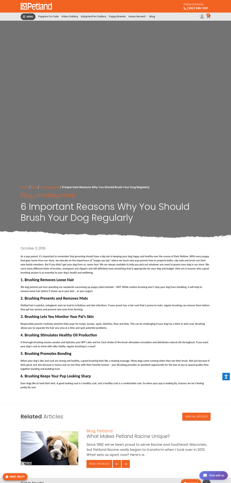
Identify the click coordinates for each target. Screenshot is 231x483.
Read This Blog (99, 464)
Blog (152, 16)
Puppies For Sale (48, 16)
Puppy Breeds (117, 16)
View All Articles (196, 416)
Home (25, 187)
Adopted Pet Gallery (93, 16)
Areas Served (136, 16)
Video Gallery (69, 16)
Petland (105, 431)
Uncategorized (49, 187)
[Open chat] (213, 475)
